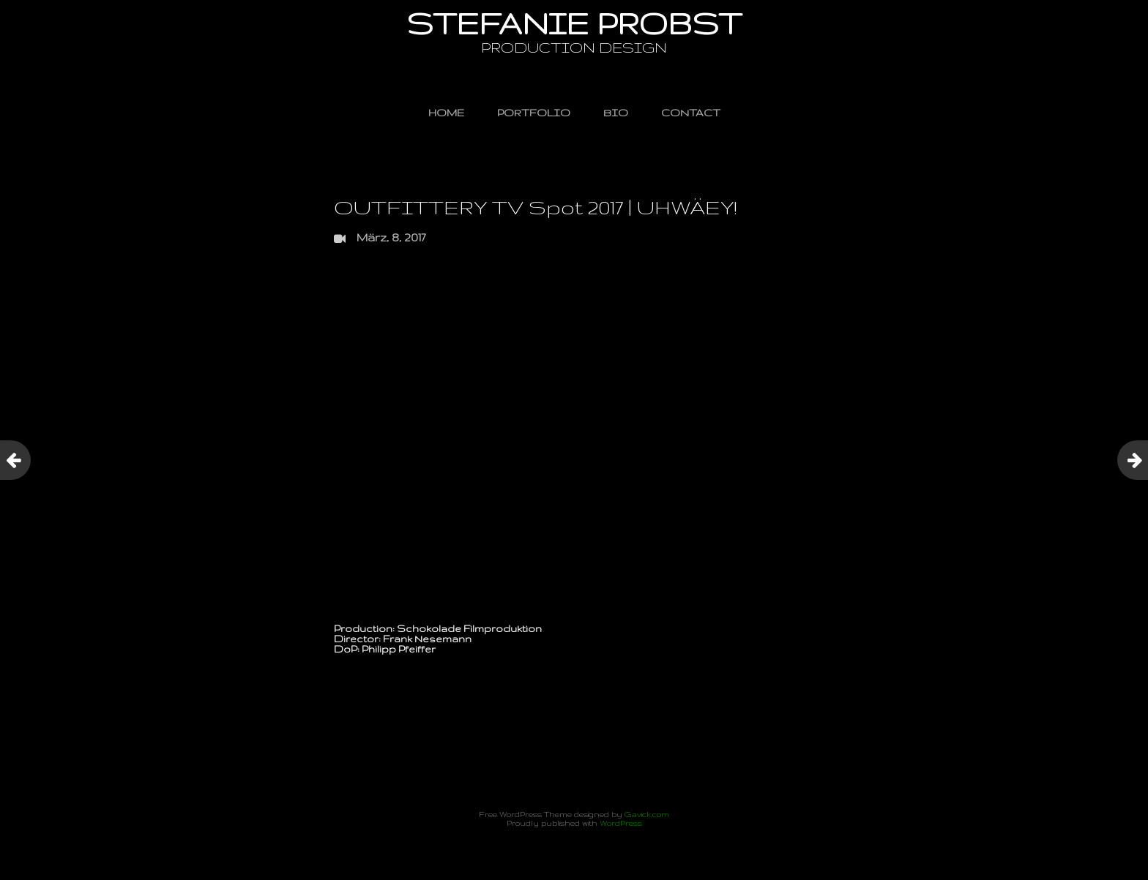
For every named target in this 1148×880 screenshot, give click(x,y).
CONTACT (690, 113)
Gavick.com (647, 814)
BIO (615, 113)
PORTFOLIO (533, 113)
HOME (446, 113)
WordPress (621, 823)
